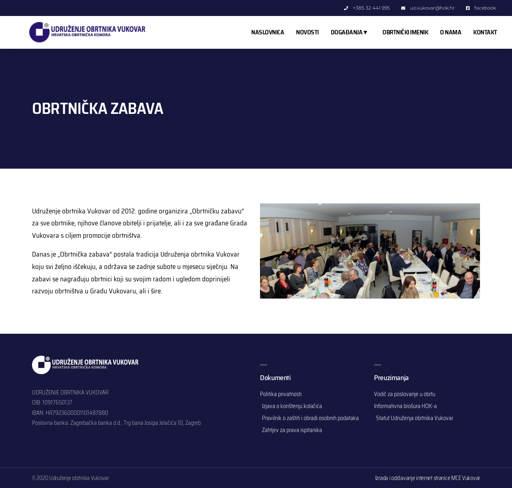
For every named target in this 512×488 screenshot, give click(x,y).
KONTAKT (485, 32)
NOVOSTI (307, 32)
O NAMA (450, 32)
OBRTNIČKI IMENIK (405, 32)
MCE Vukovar (465, 478)
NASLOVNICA (267, 32)
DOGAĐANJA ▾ (351, 32)
